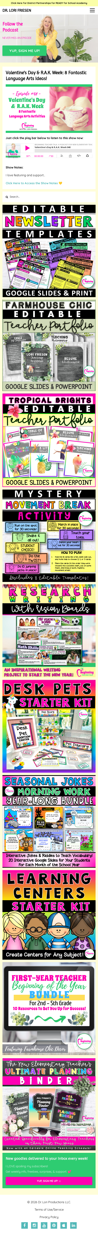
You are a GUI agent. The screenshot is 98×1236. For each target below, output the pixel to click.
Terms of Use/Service (49, 1209)
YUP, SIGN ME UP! (24, 50)
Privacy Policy (49, 1217)
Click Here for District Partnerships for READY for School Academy (49, 3)
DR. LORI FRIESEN (16, 10)
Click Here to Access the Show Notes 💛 (34, 183)
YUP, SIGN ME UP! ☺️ (49, 1181)
